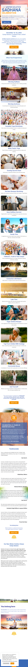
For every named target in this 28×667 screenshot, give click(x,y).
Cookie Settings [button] (6, 663)
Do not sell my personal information (9, 661)
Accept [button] (12, 663)
